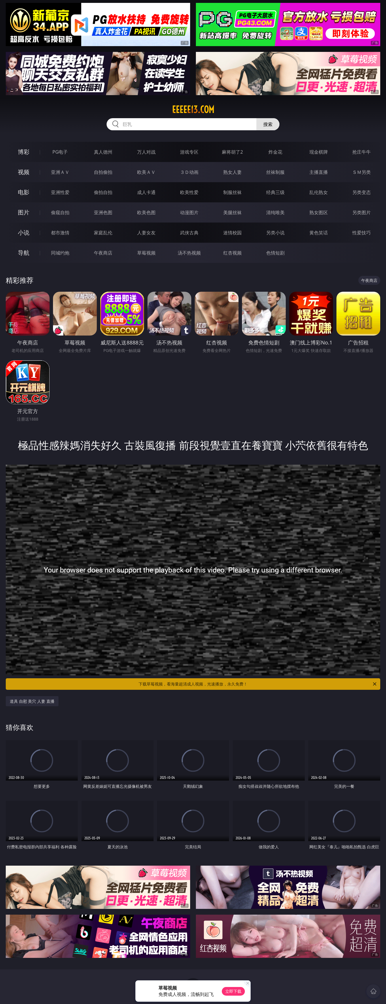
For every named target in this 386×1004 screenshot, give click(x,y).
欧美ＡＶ (146, 172)
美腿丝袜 (232, 212)
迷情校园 (232, 232)
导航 (23, 253)
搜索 (268, 124)
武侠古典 (189, 232)
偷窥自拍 (60, 212)
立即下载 (233, 991)
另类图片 (361, 212)
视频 (23, 172)
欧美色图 (146, 212)
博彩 (23, 152)
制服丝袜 (232, 192)
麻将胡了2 (232, 152)
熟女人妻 (232, 172)
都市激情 (60, 232)
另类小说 (275, 232)
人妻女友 (146, 232)
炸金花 (275, 152)
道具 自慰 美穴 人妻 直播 (32, 701)
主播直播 (318, 172)
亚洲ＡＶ (60, 172)
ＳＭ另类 (361, 172)
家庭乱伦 (103, 232)
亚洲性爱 (60, 192)
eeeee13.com (193, 109)
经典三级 (275, 192)
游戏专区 (189, 152)
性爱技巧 (361, 232)
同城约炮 (60, 253)
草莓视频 (146, 253)
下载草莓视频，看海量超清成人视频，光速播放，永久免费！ (258, 684)
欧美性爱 (189, 192)
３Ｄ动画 (189, 172)
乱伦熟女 (318, 192)
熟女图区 (318, 212)
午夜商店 (103, 253)
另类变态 (361, 192)
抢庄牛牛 (361, 152)
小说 (23, 232)
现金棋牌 (318, 152)
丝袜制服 (275, 172)
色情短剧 (275, 253)
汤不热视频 (189, 253)
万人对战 (146, 152)
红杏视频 (232, 253)
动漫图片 (189, 212)
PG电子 (60, 152)
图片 (23, 212)
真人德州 (103, 152)
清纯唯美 (275, 212)
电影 (23, 192)
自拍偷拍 (103, 172)
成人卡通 (146, 192)
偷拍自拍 (103, 192)
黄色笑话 (318, 232)
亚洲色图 (103, 212)
